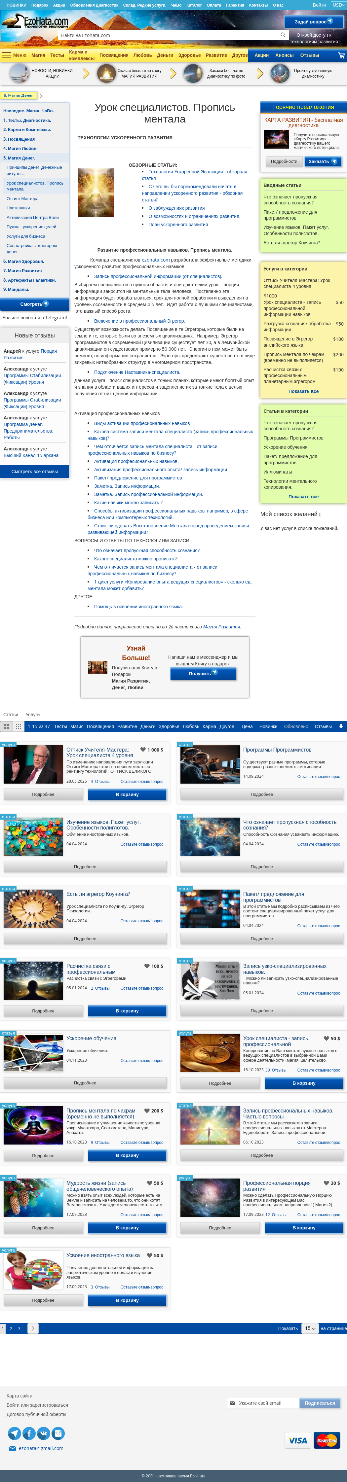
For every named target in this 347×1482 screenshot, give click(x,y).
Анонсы (284, 55)
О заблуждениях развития (176, 208)
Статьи (10, 714)
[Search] (283, 35)
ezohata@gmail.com (41, 1448)
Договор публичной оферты (36, 1414)
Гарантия (235, 5)
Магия (38, 55)
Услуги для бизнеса (26, 236)
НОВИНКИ (16, 5)
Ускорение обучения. (286, 447)
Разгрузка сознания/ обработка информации (297, 327)
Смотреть (34, 304)
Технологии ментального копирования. (290, 484)
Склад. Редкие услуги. (144, 5)
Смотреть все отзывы (35, 471)
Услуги (32, 714)
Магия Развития (221, 626)
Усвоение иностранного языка (103, 1256)
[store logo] (35, 20)
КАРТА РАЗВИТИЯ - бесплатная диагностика (303, 123)
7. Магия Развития (22, 270)
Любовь (143, 55)
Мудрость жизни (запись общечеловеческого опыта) (99, 1186)
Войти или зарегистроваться (37, 1405)
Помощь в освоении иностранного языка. (138, 606)
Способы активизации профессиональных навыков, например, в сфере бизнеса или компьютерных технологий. (168, 514)
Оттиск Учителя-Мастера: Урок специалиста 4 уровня (297, 283)
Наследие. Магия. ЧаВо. (28, 111)
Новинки (268, 726)
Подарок (39, 5)
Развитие (216, 55)
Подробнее (43, 794)
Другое (240, 55)
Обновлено (296, 726)
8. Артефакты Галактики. (29, 280)
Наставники (18, 208)
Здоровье (189, 55)
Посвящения (114, 55)
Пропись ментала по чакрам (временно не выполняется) (294, 357)
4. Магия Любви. (20, 148)
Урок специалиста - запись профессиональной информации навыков (292, 308)
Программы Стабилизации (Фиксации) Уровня (32, 378)
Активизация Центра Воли (33, 217)
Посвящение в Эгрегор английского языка (288, 342)
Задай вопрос (314, 22)
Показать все (304, 391)
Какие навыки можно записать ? (128, 502)
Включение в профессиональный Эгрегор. (139, 321)
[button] (143, 750)
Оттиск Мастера (23, 198)
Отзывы (309, 55)
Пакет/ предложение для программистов (138, 478)
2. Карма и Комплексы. (27, 129)
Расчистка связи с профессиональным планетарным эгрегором (290, 375)
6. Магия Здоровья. (23, 261)
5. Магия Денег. (19, 158)
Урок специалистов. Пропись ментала (35, 186)
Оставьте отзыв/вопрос (142, 781)
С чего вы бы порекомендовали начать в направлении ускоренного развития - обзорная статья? (192, 193)
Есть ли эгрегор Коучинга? (292, 243)
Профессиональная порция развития (277, 1186)
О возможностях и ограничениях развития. (194, 216)
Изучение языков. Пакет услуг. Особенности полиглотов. (296, 230)
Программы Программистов (294, 438)
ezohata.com (156, 260)
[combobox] (173, 35)
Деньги (165, 55)
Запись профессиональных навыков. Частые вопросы (288, 1114)
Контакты (258, 5)
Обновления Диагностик (94, 5)
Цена (247, 726)
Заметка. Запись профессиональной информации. (148, 494)
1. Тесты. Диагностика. (27, 120)
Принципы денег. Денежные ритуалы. (34, 170)
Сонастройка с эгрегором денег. (32, 248)
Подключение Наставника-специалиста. (137, 372)
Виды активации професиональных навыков (142, 423)
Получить (203, 673)
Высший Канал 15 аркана (31, 455)
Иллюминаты (278, 472)
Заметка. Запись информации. (127, 486)
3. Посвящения (19, 139)
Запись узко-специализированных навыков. (285, 969)
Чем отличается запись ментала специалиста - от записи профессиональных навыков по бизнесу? (152, 449)
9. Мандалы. (16, 289)
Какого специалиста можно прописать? (136, 558)
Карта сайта (19, 1396)
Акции (59, 5)
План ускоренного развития (178, 224)
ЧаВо (176, 5)
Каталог (194, 5)
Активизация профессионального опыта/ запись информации (160, 469)
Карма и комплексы (82, 55)
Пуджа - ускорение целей (31, 226)
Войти (319, 5)
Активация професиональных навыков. (136, 461)
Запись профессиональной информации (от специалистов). (158, 276)
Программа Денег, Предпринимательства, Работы (28, 431)
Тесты (57, 55)
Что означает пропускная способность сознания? (147, 550)
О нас (278, 5)
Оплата (214, 5)
